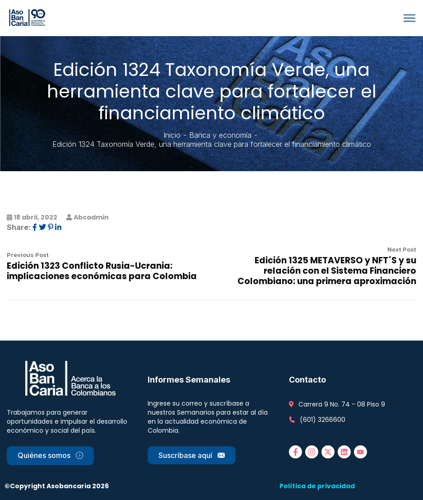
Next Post (401, 249)
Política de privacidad (317, 486)
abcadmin (91, 217)
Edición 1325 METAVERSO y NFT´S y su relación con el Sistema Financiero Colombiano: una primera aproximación (326, 270)
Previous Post (28, 254)
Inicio (172, 135)
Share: (19, 227)
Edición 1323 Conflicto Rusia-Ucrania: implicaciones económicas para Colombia (102, 271)
